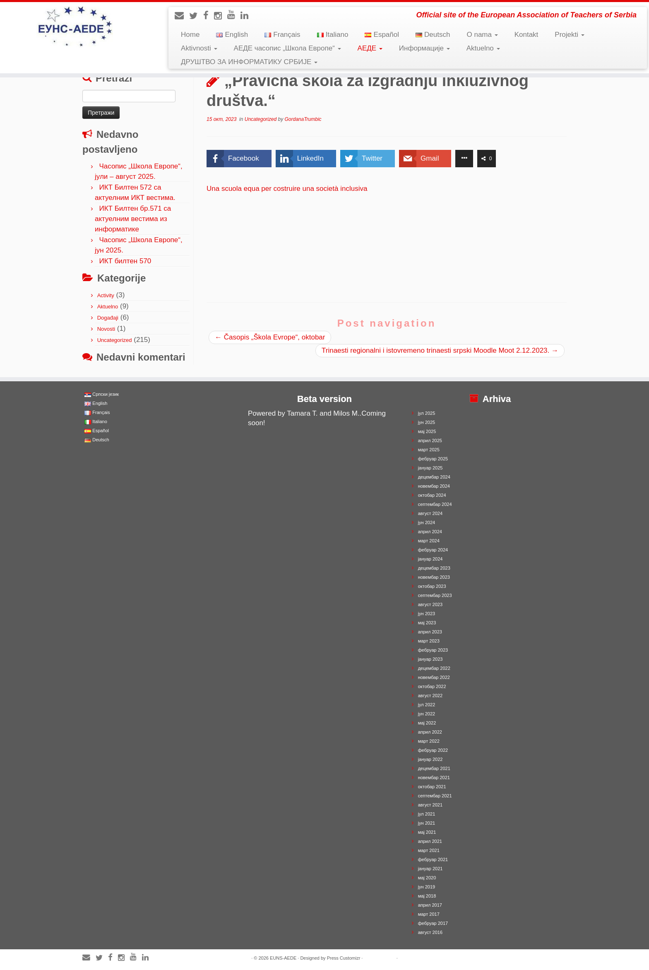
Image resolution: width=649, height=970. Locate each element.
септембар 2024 (435, 504)
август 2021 (430, 804)
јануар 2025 (430, 467)
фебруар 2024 (433, 549)
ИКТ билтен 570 (125, 261)
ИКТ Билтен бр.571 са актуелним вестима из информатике (133, 219)
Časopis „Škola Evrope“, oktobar (270, 337)
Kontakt (526, 35)
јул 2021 (426, 813)
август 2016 (430, 932)
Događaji (107, 318)
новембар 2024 (434, 486)
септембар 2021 (435, 795)
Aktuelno (483, 48)
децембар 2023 (434, 568)
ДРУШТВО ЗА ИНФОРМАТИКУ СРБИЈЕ (249, 62)
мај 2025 (427, 431)
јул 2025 (426, 413)
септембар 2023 (435, 595)
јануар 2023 (430, 659)
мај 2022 (427, 722)
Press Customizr (344, 958)
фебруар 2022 (433, 750)
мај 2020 (427, 877)
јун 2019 (426, 886)
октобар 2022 (432, 686)
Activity (105, 295)
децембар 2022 (434, 668)
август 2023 (430, 604)
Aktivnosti (199, 48)
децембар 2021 (434, 768)
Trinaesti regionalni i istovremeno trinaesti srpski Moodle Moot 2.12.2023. (440, 350)
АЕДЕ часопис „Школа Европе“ (287, 48)
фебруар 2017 (433, 923)
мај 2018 (427, 895)
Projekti (569, 35)
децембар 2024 (434, 476)
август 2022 (430, 695)
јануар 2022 (430, 759)
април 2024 (430, 531)
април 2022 (430, 731)
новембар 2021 (434, 777)
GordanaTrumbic (302, 119)
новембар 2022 (434, 677)
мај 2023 (427, 622)
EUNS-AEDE (283, 958)
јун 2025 (426, 422)
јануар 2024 (430, 558)
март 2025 (429, 449)
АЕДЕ (370, 48)
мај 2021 (427, 832)
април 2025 (430, 440)
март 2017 (429, 914)
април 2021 (430, 841)
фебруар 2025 (433, 458)
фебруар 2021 (433, 859)
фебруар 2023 (433, 649)
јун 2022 (426, 713)
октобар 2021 (432, 786)
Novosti (106, 329)
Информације (424, 48)
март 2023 (429, 640)
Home (190, 35)
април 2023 (430, 631)
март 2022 (429, 741)
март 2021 (429, 850)
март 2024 (429, 540)
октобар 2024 (432, 495)
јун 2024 (426, 522)
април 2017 (430, 905)
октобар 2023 (432, 586)
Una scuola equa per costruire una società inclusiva (287, 189)
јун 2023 (426, 613)
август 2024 (430, 513)
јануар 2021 (430, 868)
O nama (482, 35)
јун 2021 (426, 823)
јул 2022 (426, 704)
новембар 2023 (434, 577)
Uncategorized (114, 340)
